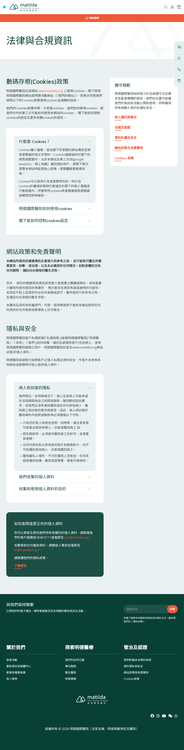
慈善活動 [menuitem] (11, 660)
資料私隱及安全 (126, 137)
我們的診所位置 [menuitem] (74, 660)
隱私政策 (138, 621)
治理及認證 (122, 127)
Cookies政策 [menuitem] (131, 679)
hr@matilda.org (25, 572)
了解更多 (20, 587)
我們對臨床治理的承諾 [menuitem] (137, 660)
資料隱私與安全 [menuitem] (133, 666)
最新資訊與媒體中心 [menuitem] (18, 666)
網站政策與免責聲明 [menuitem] (136, 672)
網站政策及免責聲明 (129, 148)
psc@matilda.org (76, 559)
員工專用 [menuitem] (11, 679)
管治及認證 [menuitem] (135, 647)
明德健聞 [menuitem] (70, 679)
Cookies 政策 (124, 158)
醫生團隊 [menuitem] (70, 672)
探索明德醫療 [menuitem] (79, 647)
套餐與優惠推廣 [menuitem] (16, 672)
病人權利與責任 (126, 117)
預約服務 (92, 18)
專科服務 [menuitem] (70, 666)
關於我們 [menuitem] (15, 647)
